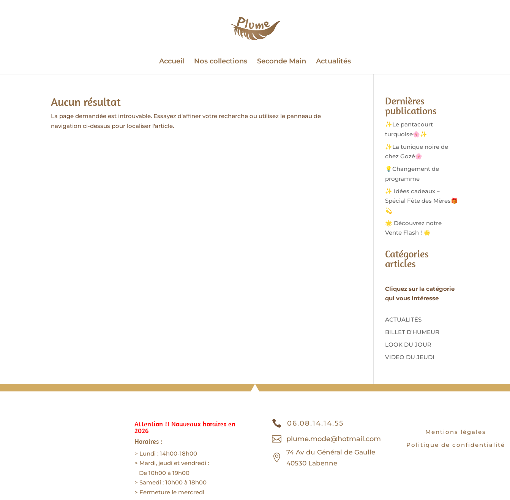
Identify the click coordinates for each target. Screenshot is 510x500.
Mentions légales (455, 432)
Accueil (171, 61)
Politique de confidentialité (455, 445)
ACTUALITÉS (403, 319)
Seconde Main (281, 61)
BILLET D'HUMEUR (412, 332)
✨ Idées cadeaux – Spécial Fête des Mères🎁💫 (421, 201)
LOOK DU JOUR (408, 344)
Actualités (333, 61)
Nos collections (220, 61)
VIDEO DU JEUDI (409, 357)
